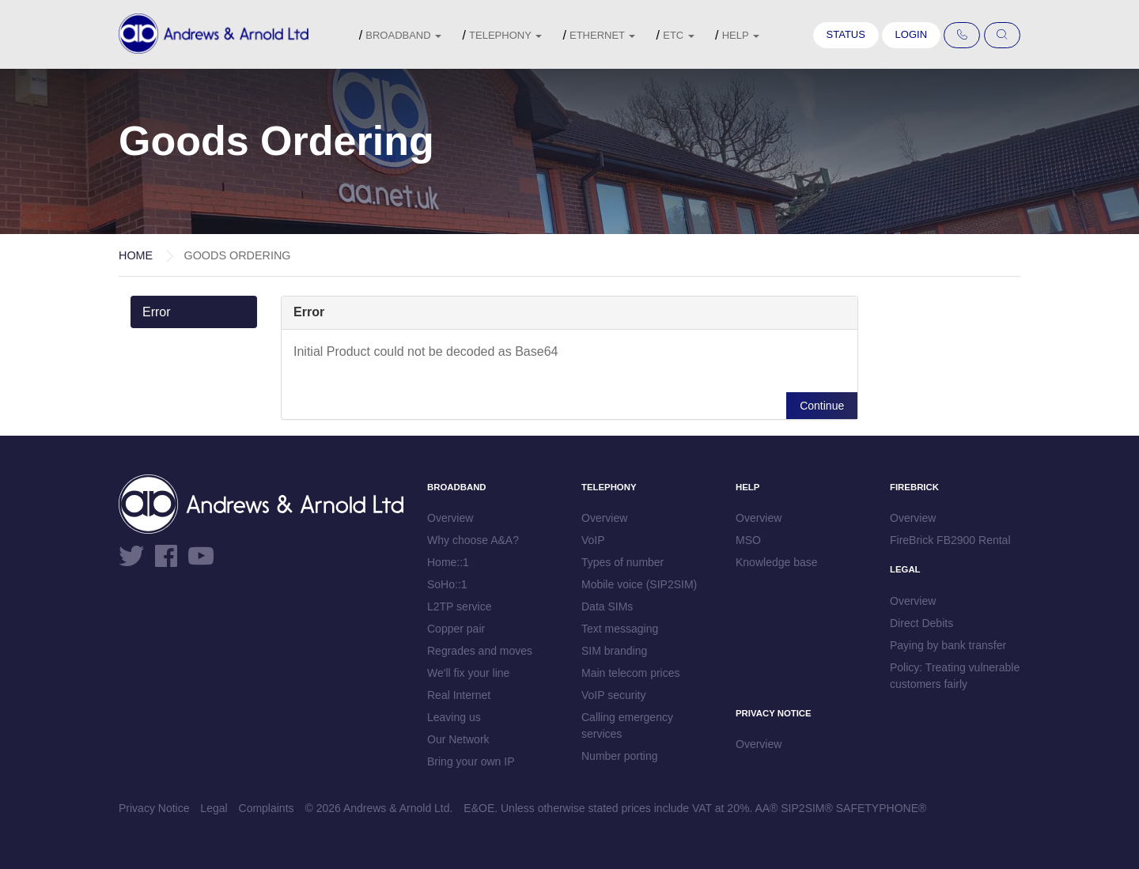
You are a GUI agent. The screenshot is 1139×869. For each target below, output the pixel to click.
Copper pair (456, 628)
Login (911, 34)
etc (678, 35)
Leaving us (454, 717)
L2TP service (459, 606)
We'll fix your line (468, 673)
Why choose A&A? (473, 540)
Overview (450, 518)
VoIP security (613, 695)
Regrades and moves (479, 650)
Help (740, 35)
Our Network (458, 739)
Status (846, 34)
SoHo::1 (447, 584)
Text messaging (619, 628)
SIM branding (614, 650)
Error (156, 312)
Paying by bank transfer (948, 645)
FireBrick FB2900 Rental (950, 540)
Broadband (403, 35)
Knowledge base (777, 562)
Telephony (505, 35)
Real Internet (458, 695)
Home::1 (448, 562)
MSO (748, 540)
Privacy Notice (154, 808)
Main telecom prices (630, 673)
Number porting (619, 756)
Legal (213, 808)
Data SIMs (607, 606)
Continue (822, 405)
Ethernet (602, 35)
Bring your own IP (471, 761)
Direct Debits (921, 623)
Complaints (266, 808)
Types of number (622, 562)
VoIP (593, 540)
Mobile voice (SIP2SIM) (639, 584)
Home (136, 255)
